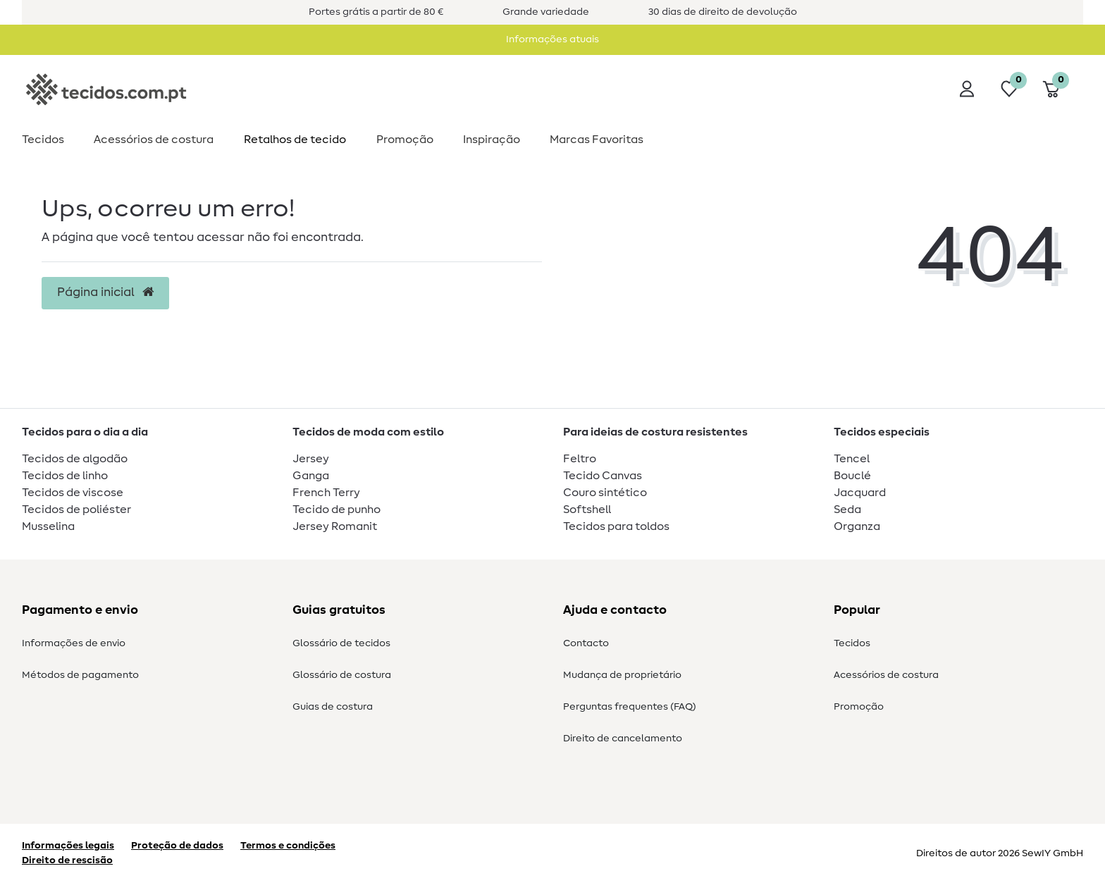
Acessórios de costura (886, 675)
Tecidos (43, 139)
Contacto (586, 643)
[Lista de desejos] (1009, 89)
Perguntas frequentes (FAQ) (629, 707)
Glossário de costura (341, 675)
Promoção (404, 139)
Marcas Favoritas (596, 139)
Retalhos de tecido (295, 139)
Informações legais (68, 846)
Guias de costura (332, 707)
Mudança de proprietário (622, 675)
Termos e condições (287, 846)
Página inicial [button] (105, 292)
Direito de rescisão (67, 860)
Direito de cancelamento (622, 738)
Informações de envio (73, 643)
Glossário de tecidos (341, 643)
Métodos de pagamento (80, 675)
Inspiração (491, 139)
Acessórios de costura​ (154, 139)
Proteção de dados (177, 846)
